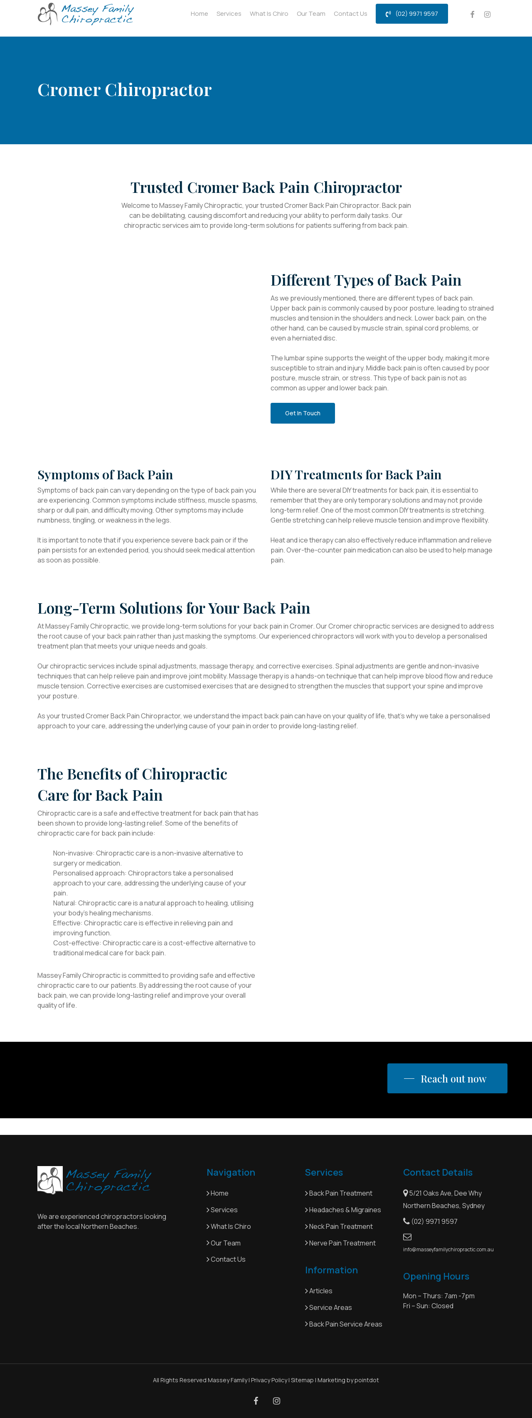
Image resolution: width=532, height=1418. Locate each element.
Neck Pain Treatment (339, 1226)
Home (218, 1193)
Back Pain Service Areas (343, 1324)
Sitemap (302, 1380)
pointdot (367, 1380)
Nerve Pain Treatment (340, 1243)
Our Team (224, 1243)
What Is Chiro (229, 1226)
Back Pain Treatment (338, 1193)
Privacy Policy (269, 1380)
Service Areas (328, 1307)
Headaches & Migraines (343, 1209)
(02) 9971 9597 (430, 1221)
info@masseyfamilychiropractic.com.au (448, 1243)
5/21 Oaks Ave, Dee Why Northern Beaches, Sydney (444, 1199)
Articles (318, 1291)
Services (222, 1209)
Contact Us (226, 1259)
